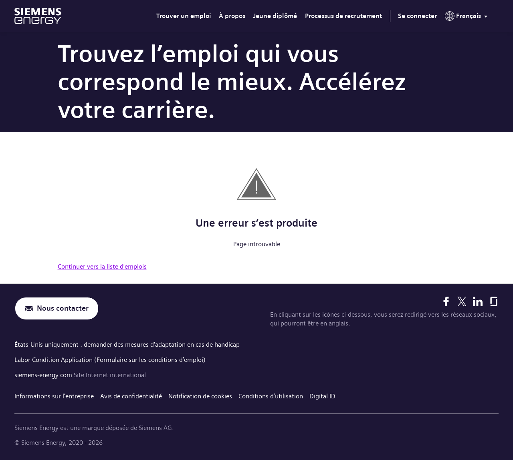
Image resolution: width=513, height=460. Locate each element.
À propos (232, 16)
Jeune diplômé (275, 16)
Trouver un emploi (183, 16)
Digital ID (322, 396)
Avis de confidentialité (131, 396)
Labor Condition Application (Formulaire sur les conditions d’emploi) (110, 360)
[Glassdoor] (494, 301)
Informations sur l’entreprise (54, 396)
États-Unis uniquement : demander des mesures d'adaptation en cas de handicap (127, 344)
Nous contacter (63, 308)
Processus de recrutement (343, 16)
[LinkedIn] (478, 301)
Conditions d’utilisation (270, 396)
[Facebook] (446, 301)
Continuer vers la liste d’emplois (102, 266)
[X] (462, 301)
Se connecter (417, 16)
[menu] (468, 17)
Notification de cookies (200, 396)
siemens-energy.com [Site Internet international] (44, 375)
